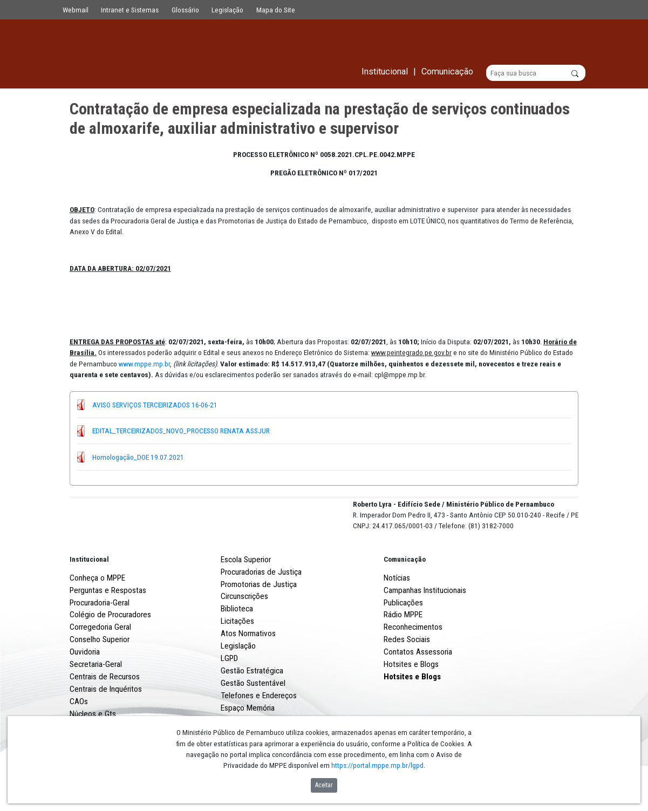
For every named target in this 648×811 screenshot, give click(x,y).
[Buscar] (536, 73)
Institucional (89, 599)
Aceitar (324, 785)
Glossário (185, 9)
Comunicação (405, 599)
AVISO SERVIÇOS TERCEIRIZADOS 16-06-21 (154, 404)
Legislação (227, 9)
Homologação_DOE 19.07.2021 (138, 457)
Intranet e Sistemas (130, 9)
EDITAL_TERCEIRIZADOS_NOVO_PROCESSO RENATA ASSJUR (181, 431)
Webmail (75, 9)
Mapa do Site (275, 9)
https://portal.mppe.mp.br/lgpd (377, 765)
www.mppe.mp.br (144, 363)
